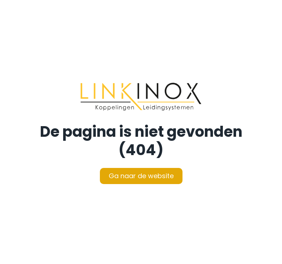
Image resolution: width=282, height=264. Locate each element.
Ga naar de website (141, 175)
